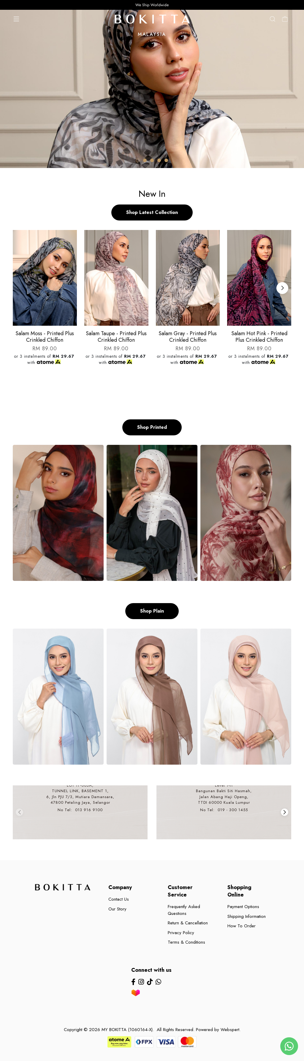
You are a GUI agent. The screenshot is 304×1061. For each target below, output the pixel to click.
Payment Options (243, 906)
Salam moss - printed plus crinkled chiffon (44, 337)
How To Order (241, 926)
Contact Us (118, 899)
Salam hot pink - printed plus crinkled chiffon (259, 337)
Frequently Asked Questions (184, 910)
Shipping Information (246, 916)
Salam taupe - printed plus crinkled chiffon (116, 337)
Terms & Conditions (186, 942)
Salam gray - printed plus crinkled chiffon (188, 337)
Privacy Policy (181, 932)
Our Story (117, 909)
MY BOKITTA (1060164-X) (127, 1029)
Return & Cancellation (188, 923)
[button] (138, 160)
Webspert (230, 1029)
